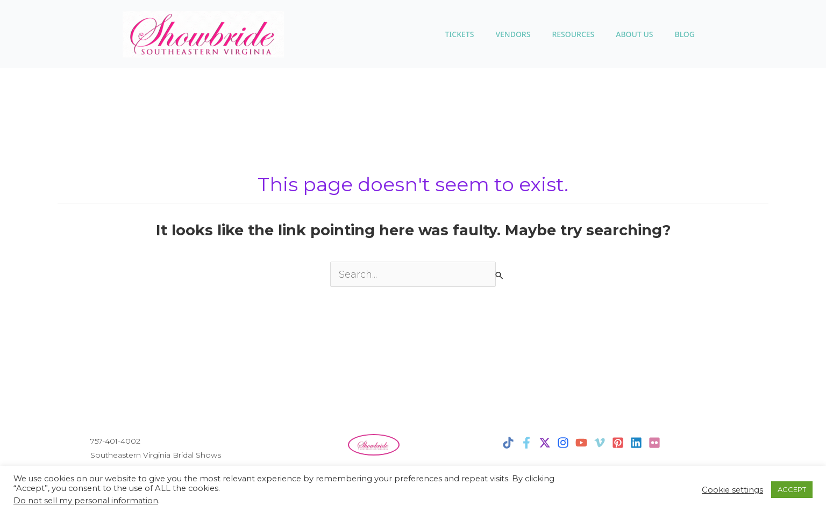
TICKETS (459, 34)
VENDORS (512, 34)
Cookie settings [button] (732, 490)
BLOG (684, 34)
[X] (545, 443)
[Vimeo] (600, 443)
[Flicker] (654, 443)
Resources (573, 34)
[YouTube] (581, 443)
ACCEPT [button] (792, 489)
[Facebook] (526, 443)
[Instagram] (563, 443)
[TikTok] (508, 443)
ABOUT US (634, 34)
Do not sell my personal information (85, 500)
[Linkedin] (636, 443)
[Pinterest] (618, 443)
